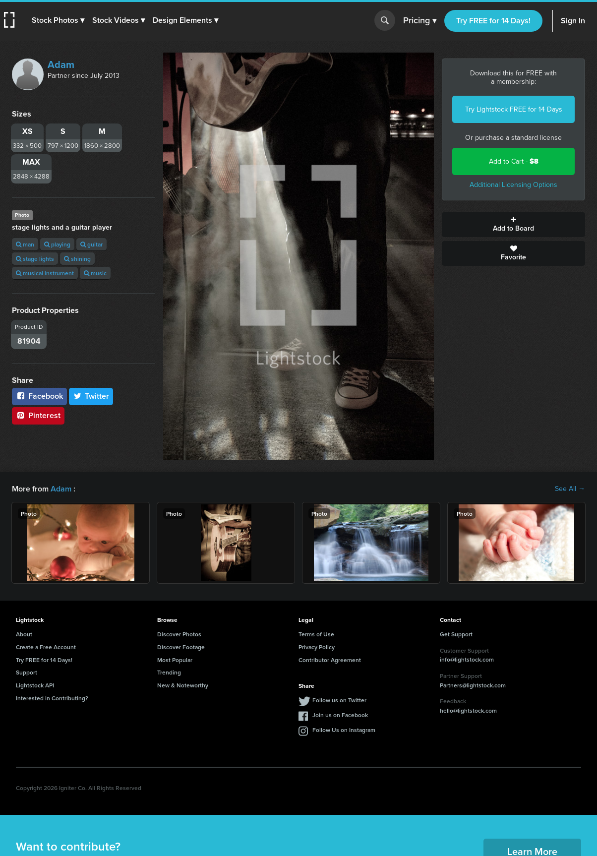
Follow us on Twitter (339, 700)
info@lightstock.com (467, 659)
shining (77, 258)
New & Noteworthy (182, 685)
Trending (169, 672)
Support (26, 672)
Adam (61, 64)
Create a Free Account (46, 647)
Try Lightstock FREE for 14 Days (513, 109)
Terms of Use (316, 634)
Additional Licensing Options (513, 185)
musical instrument (45, 273)
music (95, 273)
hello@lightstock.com (468, 710)
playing (57, 244)
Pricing (419, 21)
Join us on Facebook (340, 715)
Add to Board (513, 224)
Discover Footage (181, 647)
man (25, 244)
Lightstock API (35, 685)
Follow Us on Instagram (343, 730)
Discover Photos (179, 634)
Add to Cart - (513, 161)
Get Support (456, 634)
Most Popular (174, 660)
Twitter (91, 396)
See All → (570, 489)
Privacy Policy (316, 647)
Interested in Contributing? (52, 698)
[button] (58, 20)
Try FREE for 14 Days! (493, 20)
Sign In (573, 20)
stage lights (35, 258)
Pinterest (38, 415)
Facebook (39, 396)
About (24, 634)
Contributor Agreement (329, 660)
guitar (91, 244)
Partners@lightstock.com (473, 685)
